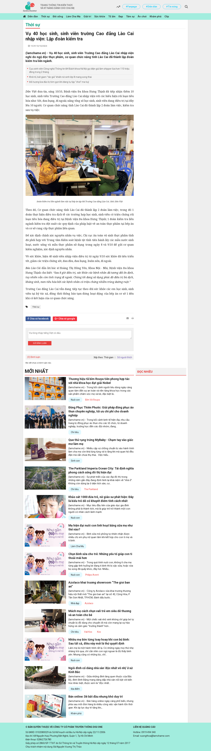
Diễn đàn (33, 16)
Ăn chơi (142, 16)
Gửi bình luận (39, 343)
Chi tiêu (75, 432)
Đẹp (121, 16)
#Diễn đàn (151, 6)
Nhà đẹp (75, 603)
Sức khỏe (99, 16)
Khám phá (155, 16)
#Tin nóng (172, 6)
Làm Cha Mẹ (73, 16)
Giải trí (87, 16)
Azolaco (89, 603)
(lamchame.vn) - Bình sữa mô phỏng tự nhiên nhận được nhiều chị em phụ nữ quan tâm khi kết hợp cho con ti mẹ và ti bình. (100, 537)
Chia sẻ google (67, 318)
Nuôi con (75, 399)
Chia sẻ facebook (39, 318)
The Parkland (91, 489)
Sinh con (75, 460)
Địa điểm (75, 689)
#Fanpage (131, 6)
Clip (167, 16)
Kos (99, 632)
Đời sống (58, 16)
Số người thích (124, 357)
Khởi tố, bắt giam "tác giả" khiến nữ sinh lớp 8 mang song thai (60, 77)
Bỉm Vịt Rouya (92, 399)
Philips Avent (92, 574)
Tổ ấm (111, 16)
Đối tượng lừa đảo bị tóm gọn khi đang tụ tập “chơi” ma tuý (59, 82)
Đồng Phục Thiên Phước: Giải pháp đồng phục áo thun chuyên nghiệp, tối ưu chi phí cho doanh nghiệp (101, 411)
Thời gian (108, 357)
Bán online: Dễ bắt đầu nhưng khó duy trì (95, 696)
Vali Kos (88, 632)
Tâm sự (130, 16)
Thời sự (45, 16)
